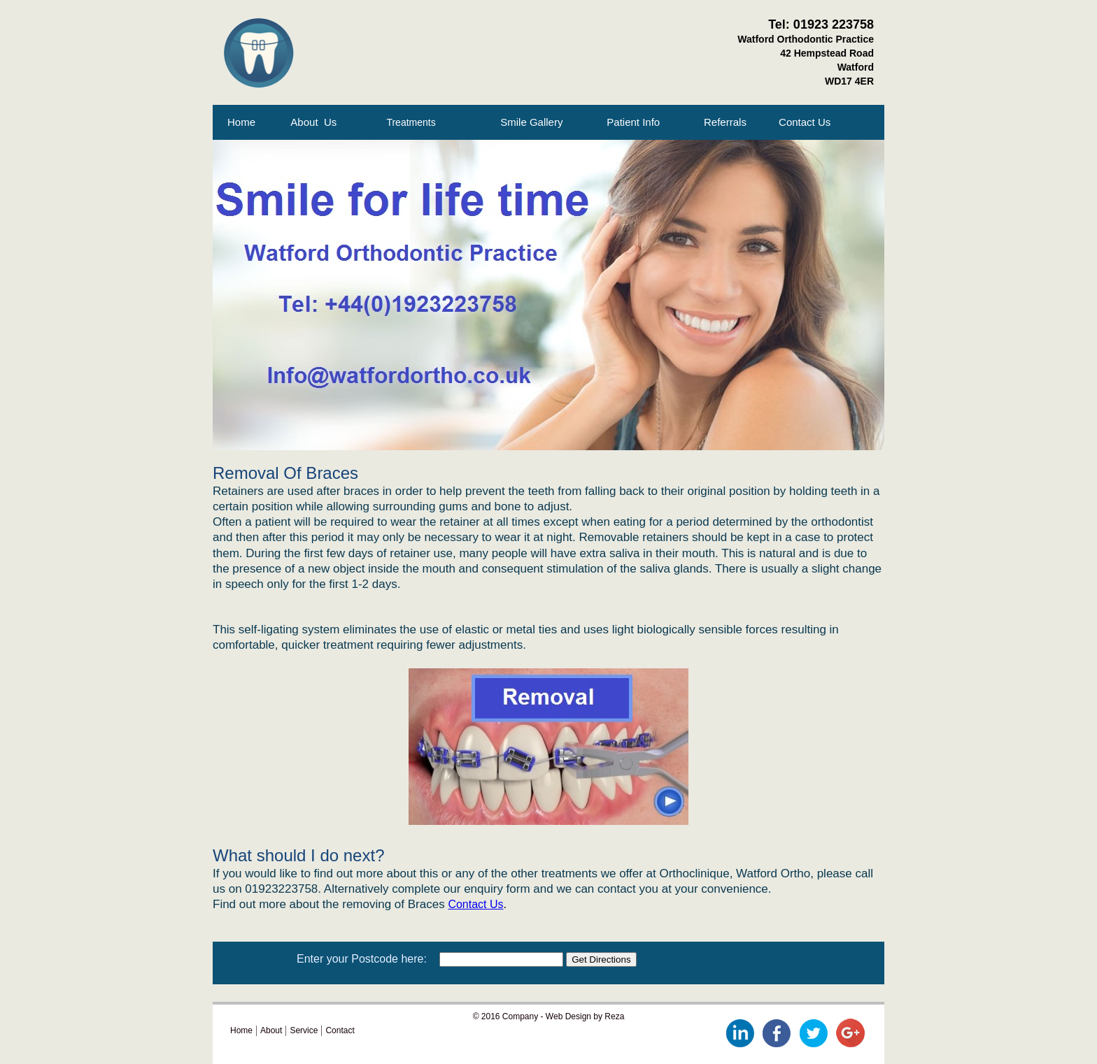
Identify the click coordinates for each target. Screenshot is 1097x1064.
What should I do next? (298, 855)
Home (244, 122)
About (271, 1030)
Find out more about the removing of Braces (330, 904)
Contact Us (475, 904)
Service (304, 1030)
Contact (339, 1030)
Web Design (568, 1016)
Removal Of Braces (285, 472)
